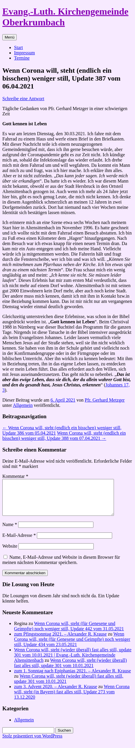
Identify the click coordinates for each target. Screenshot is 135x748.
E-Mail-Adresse (19, 542)
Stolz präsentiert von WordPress (32, 742)
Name (9, 531)
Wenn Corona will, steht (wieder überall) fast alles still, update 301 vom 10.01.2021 (70, 670)
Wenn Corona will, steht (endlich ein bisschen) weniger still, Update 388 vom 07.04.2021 (64, 436)
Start (18, 47)
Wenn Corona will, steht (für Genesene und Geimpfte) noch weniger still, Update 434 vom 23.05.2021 (72, 646)
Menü (9, 37)
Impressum (24, 52)
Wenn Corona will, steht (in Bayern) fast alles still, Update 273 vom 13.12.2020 (71, 699)
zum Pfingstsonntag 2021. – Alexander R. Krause (60, 640)
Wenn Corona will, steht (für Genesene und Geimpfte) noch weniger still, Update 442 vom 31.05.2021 (69, 633)
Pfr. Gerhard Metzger (104, 400)
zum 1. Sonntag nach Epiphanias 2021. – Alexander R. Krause (72, 677)
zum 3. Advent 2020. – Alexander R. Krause (55, 693)
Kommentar (15, 476)
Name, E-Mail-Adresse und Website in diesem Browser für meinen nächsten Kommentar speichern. (61, 567)
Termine (22, 57)
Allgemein (23, 405)
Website (9, 553)
